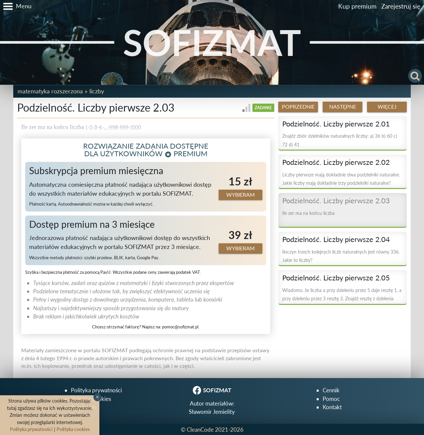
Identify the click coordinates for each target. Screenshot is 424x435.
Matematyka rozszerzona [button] (50, 91)
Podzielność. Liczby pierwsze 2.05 (336, 277)
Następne (342, 107)
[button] (15, 6)
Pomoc (331, 398)
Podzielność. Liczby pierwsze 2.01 (336, 124)
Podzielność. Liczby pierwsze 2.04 (336, 239)
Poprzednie (298, 107)
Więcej (387, 107)
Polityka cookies (73, 429)
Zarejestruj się (400, 6)
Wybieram (240, 195)
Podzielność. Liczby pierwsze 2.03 (336, 200)
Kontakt (332, 407)
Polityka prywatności (96, 390)
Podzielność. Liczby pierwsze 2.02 (336, 162)
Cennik (331, 390)
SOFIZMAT (212, 42)
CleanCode (200, 429)
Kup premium (357, 6)
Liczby (96, 91)
